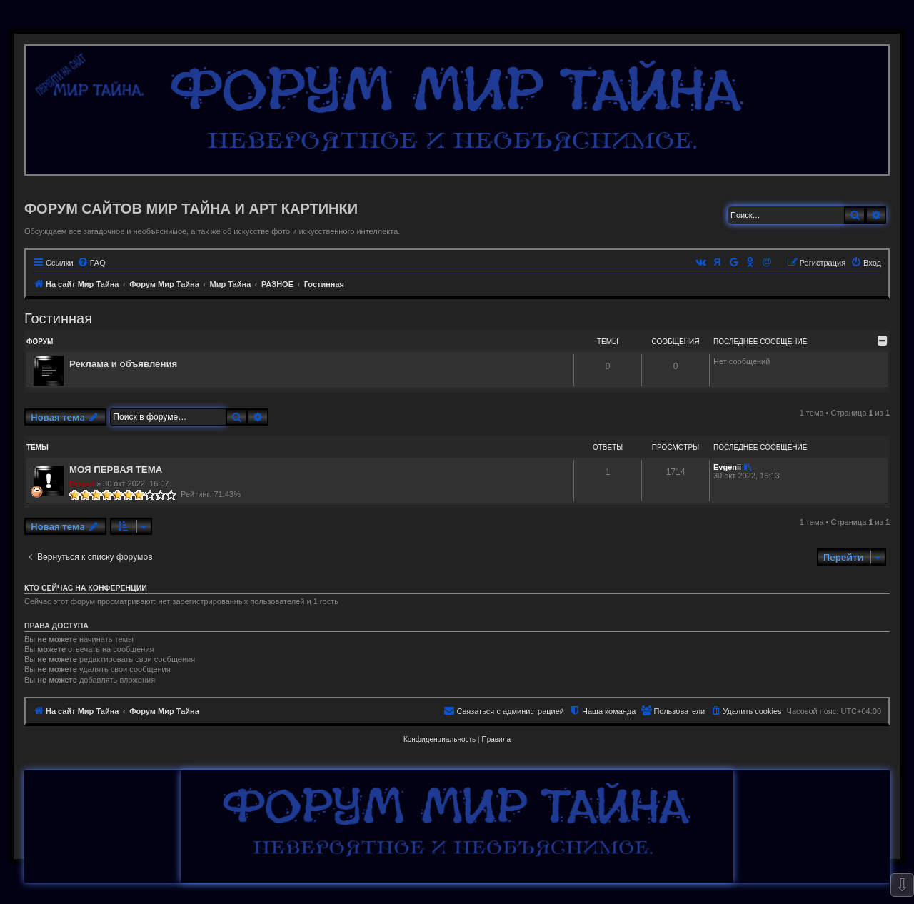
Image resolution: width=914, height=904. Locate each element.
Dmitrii (81, 483)
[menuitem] (91, 262)
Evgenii (727, 467)
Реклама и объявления (123, 363)
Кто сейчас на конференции (85, 587)
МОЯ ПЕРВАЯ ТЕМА (115, 469)
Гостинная (58, 318)
